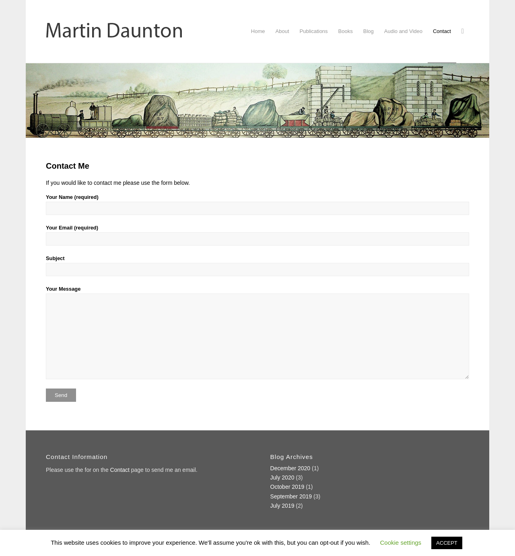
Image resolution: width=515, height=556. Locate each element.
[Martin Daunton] (114, 31)
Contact (120, 470)
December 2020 (290, 468)
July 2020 (282, 477)
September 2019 (291, 496)
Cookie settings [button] (401, 542)
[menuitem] (258, 31)
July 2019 (282, 505)
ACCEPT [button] (446, 543)
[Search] (462, 31)
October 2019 (287, 487)
